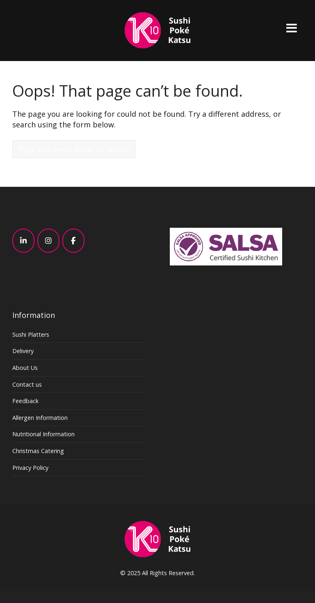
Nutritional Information (43, 434)
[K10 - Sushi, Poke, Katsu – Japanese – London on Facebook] (73, 241)
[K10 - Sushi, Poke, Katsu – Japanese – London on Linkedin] (23, 241)
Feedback (25, 401)
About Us (25, 368)
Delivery (23, 351)
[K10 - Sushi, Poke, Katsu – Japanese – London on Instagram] (48, 241)
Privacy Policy (30, 468)
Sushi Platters (30, 334)
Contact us (27, 384)
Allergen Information (40, 418)
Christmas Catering (38, 451)
